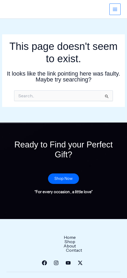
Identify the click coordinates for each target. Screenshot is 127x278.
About (71, 237)
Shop (51, 237)
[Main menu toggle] (115, 9)
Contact (94, 237)
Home (31, 237)
